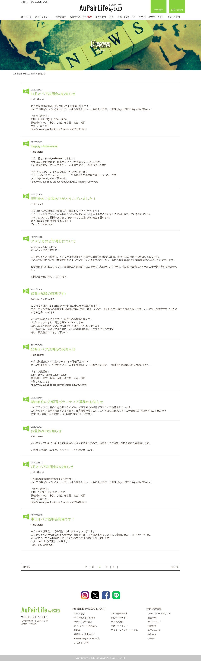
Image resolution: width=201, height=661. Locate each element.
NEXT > (175, 567)
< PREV (26, 567)
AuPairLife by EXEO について (89, 608)
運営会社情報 (154, 608)
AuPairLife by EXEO (101, 8)
